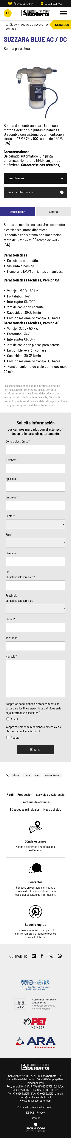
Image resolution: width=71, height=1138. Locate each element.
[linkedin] (34, 956)
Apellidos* (12, 478)
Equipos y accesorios (35, 24)
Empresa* (12, 497)
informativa (18, 712)
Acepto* (16, 719)
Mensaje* (11, 656)
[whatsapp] (60, 956)
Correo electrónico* (18, 441)
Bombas (11, 28)
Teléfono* (11, 638)
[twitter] (50, 956)
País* (9, 534)
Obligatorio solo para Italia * (20, 577)
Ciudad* (10, 619)
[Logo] (35, 13)
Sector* (10, 516)
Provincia (11, 595)
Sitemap (35, 1118)
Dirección (11, 553)
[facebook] (42, 956)
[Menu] (63, 13)
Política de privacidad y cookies (35, 1107)
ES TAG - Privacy (35, 1112)
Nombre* (11, 460)
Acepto (15, 737)
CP (7, 572)
